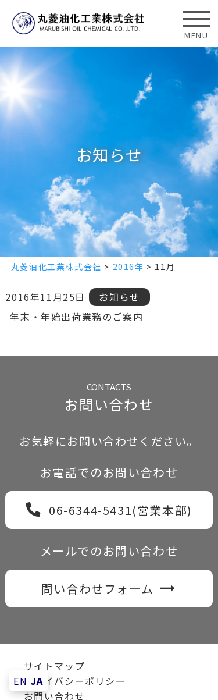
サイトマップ (54, 666)
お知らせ (119, 297)
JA (37, 681)
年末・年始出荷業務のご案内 (76, 316)
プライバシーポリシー (75, 681)
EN (20, 681)
